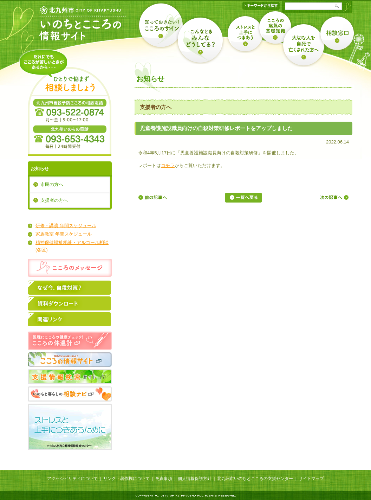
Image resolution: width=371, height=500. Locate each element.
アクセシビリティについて (72, 478)
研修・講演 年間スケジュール (65, 225)
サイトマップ (311, 478)
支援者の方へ (54, 200)
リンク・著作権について (126, 478)
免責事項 (163, 478)
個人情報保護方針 (194, 478)
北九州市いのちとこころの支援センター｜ (257, 478)
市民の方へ (51, 184)
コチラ (168, 165)
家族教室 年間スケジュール (63, 234)
